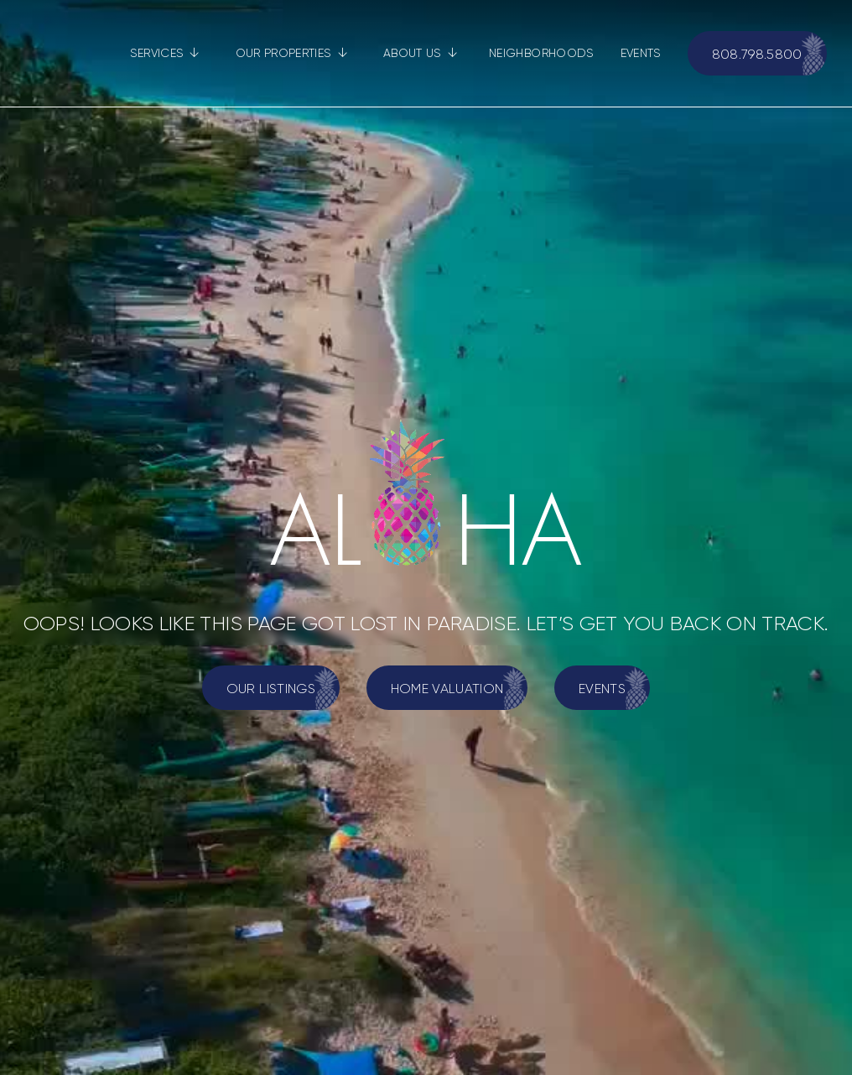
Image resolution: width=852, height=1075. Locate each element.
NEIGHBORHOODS (541, 53)
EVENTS (641, 53)
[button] (165, 53)
